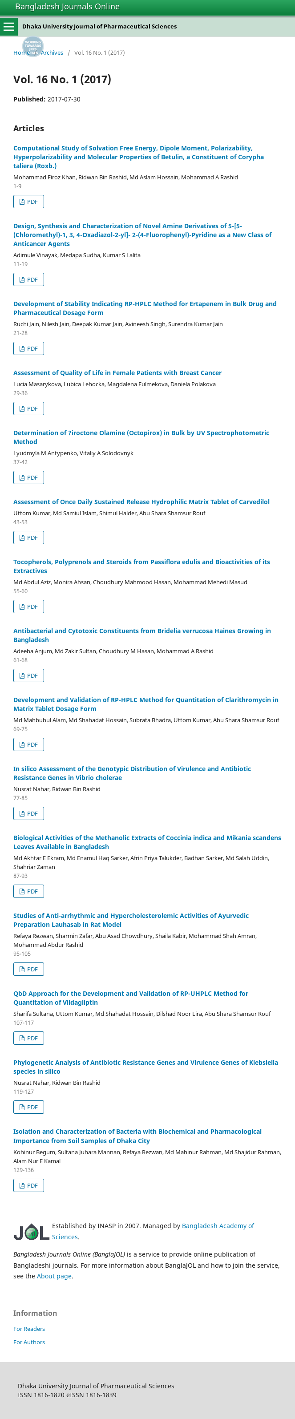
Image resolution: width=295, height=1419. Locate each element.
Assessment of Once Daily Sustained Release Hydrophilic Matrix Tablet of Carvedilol (141, 501)
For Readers (29, 1329)
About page (54, 1276)
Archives (52, 53)
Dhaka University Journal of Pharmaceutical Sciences (99, 26)
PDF (32, 202)
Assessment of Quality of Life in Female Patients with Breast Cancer (117, 372)
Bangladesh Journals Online (67, 6)
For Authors (29, 1342)
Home (21, 53)
